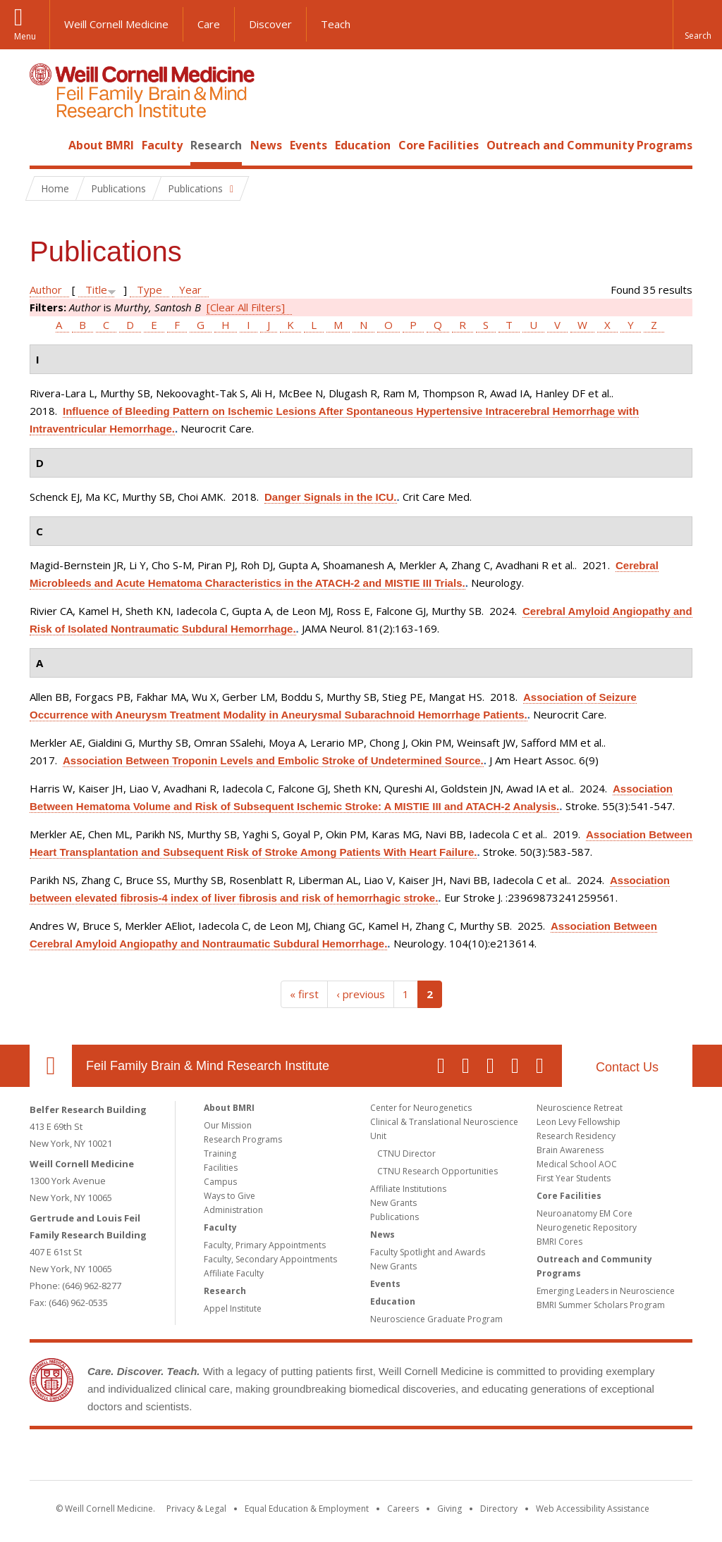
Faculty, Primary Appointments (265, 1245)
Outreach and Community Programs (589, 145)
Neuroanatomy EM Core (584, 1213)
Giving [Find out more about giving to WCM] (449, 1509)
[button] (697, 24)
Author (46, 289)
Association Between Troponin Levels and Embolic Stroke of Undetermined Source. (273, 760)
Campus (220, 1182)
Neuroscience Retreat (580, 1108)
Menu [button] (25, 36)
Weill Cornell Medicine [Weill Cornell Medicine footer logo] (258, 1457)
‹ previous (360, 994)
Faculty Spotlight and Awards (427, 1252)
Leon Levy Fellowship (578, 1122)
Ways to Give (229, 1196)
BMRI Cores (559, 1242)
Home (45, 145)
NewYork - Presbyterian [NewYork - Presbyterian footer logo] (479, 1457)
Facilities (221, 1168)
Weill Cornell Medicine (116, 24)
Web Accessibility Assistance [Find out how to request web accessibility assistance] (592, 1509)
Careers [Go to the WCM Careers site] (403, 1509)
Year (190, 289)
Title (96, 289)
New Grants (393, 1203)
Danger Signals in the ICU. (330, 497)
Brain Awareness (570, 1150)
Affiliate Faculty (234, 1273)
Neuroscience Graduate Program (436, 1319)
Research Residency (576, 1136)
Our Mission (228, 1125)
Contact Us (627, 1067)
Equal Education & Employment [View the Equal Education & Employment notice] (307, 1509)
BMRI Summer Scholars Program (601, 1305)
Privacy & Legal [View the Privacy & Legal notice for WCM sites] (196, 1509)
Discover (270, 24)
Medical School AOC (577, 1164)
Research (216, 145)
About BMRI (101, 145)
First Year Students (574, 1178)
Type (149, 289)
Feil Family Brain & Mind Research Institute (207, 1066)
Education (363, 145)
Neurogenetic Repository (587, 1227)
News (266, 145)
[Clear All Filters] (246, 307)
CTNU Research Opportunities (437, 1171)
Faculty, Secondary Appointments (270, 1259)
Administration (233, 1210)
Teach (335, 24)
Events (308, 145)
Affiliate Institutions (408, 1189)
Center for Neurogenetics (421, 1108)
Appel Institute (233, 1308)
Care (208, 24)
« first (304, 994)
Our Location (51, 1066)
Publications (394, 1217)
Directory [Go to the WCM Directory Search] (499, 1509)
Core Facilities (438, 145)
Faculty (162, 145)
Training (220, 1153)
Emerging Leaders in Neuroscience (606, 1291)
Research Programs (243, 1139)
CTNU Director (406, 1153)
